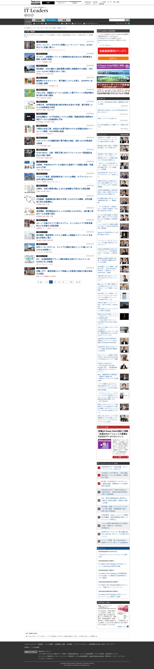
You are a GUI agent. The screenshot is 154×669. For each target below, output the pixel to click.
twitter (25, 15)
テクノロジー (51, 20)
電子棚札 (51, 86)
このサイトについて (30, 644)
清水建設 (39, 240)
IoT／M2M (53, 28)
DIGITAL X (108, 656)
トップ (28, 22)
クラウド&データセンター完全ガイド (50, 654)
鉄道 (51, 158)
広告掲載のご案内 (60, 644)
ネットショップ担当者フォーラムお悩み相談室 (73, 656)
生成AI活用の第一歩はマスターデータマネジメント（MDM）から (108, 174)
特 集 (64, 20)
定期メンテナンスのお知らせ (107, 118)
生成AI (52, 110)
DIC (37, 264)
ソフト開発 (103, 2)
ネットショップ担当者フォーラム (48, 656)
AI (63, 23)
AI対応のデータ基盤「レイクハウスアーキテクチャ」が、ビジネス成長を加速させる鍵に (108, 139)
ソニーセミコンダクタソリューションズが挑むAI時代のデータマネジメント (108, 243)
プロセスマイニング (53, 23)
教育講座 (101, 4)
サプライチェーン (55, 182)
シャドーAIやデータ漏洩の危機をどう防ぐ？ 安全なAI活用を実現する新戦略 (108, 226)
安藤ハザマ (39, 276)
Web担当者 (88, 2)
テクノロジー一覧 (42, 28)
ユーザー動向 (39, 23)
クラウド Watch (99, 654)
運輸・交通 (46, 110)
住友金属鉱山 (40, 122)
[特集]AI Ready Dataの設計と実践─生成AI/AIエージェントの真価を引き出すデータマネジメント (113, 434)
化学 (50, 252)
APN (52, 74)
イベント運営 (47, 228)
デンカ (38, 252)
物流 (50, 62)
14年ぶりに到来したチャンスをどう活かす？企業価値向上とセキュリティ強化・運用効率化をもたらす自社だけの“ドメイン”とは (108, 331)
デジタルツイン (44, 264)
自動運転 (45, 62)
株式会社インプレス (44, 651)
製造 (53, 122)
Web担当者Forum (73, 654)
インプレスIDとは (105, 45)
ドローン (95, 4)
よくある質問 (35, 647)
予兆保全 (48, 122)
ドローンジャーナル (119, 656)
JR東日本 (39, 110)
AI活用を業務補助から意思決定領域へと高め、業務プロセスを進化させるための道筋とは (108, 192)
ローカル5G (46, 74)
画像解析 (46, 276)
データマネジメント (91, 23)
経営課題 (38, 20)
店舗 (49, 146)
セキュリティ (78, 23)
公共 (37, 134)
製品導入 (75, 3)
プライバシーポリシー (80, 644)
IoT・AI (109, 2)
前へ (40, 282)
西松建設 (39, 74)
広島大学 (47, 170)
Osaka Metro (40, 158)
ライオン (39, 62)
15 (71, 282)
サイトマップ (111, 644)
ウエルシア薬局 (40, 182)
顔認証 (49, 98)
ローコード (43, 134)
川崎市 (38, 191)
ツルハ (38, 146)
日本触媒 (39, 204)
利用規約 (40, 644)
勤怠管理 (50, 240)
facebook (28, 15)
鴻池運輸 (39, 216)
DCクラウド (61, 3)
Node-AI (50, 134)
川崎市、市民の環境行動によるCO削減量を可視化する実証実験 (63, 189)
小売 (57, 86)
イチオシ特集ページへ (120, 457)
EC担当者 (95, 2)
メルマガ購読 (49, 644)
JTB (37, 98)
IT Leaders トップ (29, 28)
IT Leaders (36, 10)
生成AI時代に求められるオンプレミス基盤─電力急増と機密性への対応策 (108, 349)
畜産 (42, 170)
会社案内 (69, 644)
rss (32, 15)
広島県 (38, 170)
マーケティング (56, 228)
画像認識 (39, 228)
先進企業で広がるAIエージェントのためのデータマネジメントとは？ (108, 278)
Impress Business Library (105, 40)
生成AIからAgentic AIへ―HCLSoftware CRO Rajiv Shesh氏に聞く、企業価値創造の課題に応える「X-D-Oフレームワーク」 (107, 367)
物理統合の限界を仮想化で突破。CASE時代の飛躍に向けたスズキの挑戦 (107, 260)
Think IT (64, 654)
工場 (47, 204)
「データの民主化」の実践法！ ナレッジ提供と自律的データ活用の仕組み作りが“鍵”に (108, 208)
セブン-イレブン (41, 50)
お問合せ (27, 647)
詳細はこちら (122, 626)
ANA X (48, 191)
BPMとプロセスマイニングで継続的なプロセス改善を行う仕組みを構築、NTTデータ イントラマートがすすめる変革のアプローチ (108, 408)
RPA (69, 23)
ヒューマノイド (60, 50)
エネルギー (88, 4)
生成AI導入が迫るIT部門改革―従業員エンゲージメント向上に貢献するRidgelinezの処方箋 (108, 340)
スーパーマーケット (42, 86)
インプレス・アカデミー (46, 658)
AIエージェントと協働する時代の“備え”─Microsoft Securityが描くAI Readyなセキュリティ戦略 (108, 357)
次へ (77, 282)
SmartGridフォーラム (111, 654)
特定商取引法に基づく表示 (97, 644)
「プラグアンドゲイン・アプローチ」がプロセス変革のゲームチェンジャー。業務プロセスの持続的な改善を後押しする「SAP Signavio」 (108, 397)
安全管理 (53, 276)
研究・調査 (116, 2)
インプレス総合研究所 (86, 654)
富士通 (43, 191)
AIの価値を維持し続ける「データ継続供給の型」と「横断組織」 (108, 200)
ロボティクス (51, 50)
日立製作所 (43, 98)
